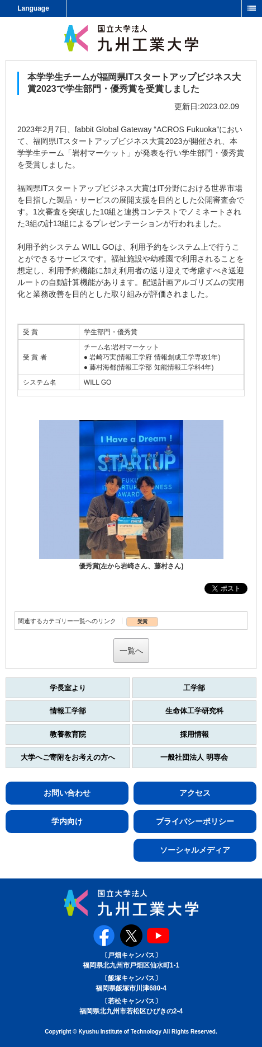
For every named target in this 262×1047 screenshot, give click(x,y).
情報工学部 (68, 711)
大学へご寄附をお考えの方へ (68, 757)
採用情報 (194, 734)
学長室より (68, 688)
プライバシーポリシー (195, 821)
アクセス (195, 792)
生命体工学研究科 (194, 711)
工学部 (194, 688)
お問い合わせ (67, 792)
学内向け (67, 821)
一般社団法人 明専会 (194, 757)
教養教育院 (68, 734)
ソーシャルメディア (195, 849)
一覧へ (131, 650)
